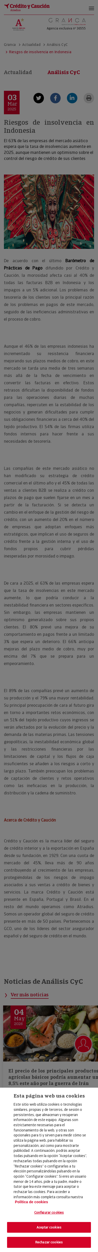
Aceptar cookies (49, 1227)
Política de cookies (31, 1202)
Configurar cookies (49, 1212)
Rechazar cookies (49, 1242)
